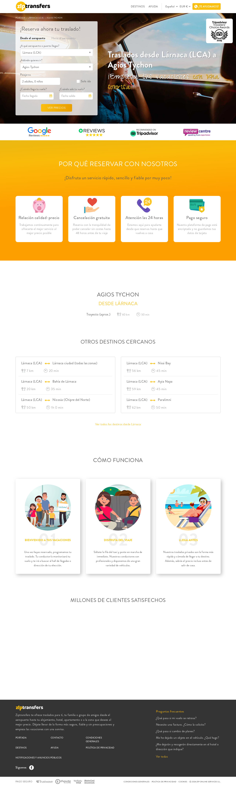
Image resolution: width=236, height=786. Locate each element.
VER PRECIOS (56, 108)
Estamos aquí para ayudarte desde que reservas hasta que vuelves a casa (144, 229)
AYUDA (153, 6)
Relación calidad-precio (39, 218)
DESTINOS (138, 6)
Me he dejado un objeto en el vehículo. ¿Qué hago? (187, 738)
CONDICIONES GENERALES (94, 739)
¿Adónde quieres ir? (31, 60)
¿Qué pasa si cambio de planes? (175, 731)
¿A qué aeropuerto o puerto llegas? (40, 46)
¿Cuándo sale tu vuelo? (72, 89)
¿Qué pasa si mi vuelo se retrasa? (176, 718)
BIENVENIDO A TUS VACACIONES (48, 540)
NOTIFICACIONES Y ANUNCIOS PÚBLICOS (39, 757)
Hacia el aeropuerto (63, 38)
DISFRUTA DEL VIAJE (118, 540)
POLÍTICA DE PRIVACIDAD (100, 747)
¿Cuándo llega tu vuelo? (33, 89)
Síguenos (24, 767)
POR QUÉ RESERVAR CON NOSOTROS (118, 164)
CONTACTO (57, 737)
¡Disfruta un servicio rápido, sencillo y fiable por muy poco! (118, 178)
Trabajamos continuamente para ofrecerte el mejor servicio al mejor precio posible (39, 229)
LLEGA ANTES (188, 540)
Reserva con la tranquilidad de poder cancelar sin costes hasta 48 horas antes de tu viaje (91, 229)
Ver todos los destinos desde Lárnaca (118, 424)
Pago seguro (197, 218)
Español (170, 6)
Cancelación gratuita (92, 218)
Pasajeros (25, 75)
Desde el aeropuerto (32, 38)
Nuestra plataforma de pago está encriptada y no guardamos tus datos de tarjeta (197, 229)
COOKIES (183, 781)
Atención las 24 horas (144, 218)
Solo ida (84, 81)
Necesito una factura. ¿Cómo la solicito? (181, 724)
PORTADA (21, 17)
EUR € (184, 6)
